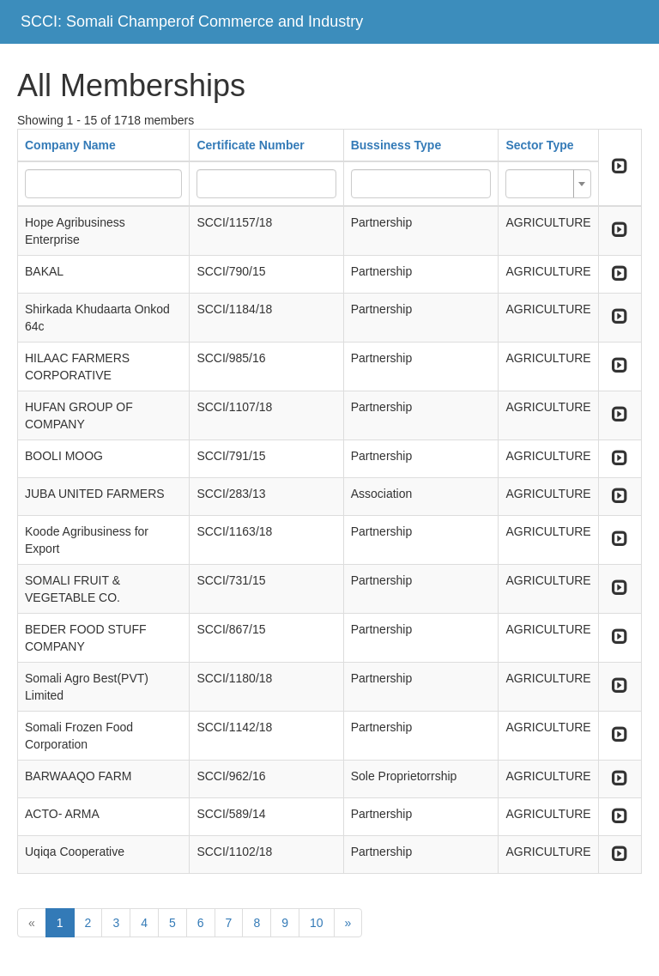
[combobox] (547, 183)
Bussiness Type (396, 145)
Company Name (70, 145)
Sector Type (539, 145)
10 (316, 923)
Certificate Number (250, 145)
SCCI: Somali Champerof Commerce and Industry (192, 21)
